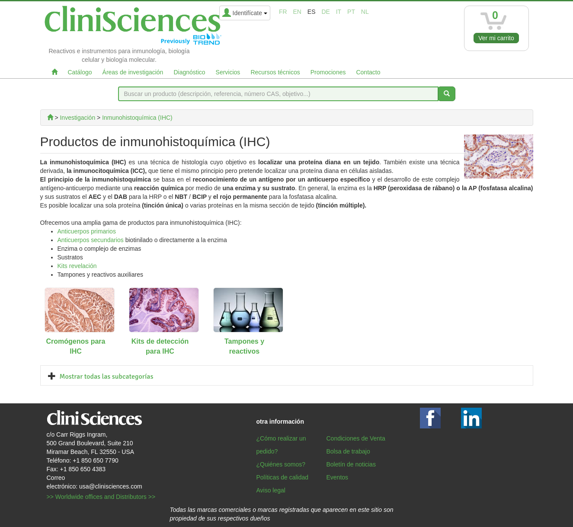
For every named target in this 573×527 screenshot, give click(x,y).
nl (365, 11)
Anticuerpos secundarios (91, 239)
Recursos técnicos (275, 72)
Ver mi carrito (496, 38)
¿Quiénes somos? (281, 464)
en (297, 11)
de (325, 11)
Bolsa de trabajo (348, 451)
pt (351, 11)
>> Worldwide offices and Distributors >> (101, 496)
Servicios (228, 72)
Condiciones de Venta (356, 438)
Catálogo (80, 72)
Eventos (338, 477)
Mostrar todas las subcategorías (107, 376)
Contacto (368, 72)
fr (283, 11)
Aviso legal (270, 490)
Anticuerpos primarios (87, 231)
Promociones (328, 72)
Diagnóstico (189, 72)
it (338, 11)
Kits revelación (77, 265)
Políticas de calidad (282, 477)
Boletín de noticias (351, 464)
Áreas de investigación (132, 72)
